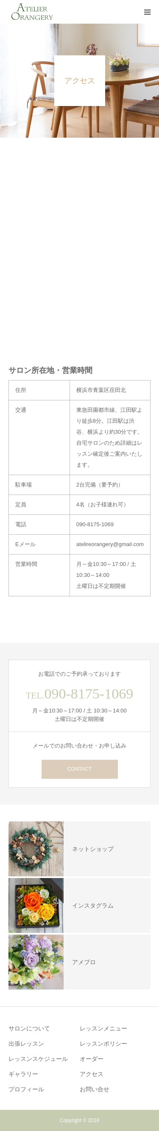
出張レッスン (26, 1043)
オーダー (91, 1058)
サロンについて (29, 1028)
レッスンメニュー (103, 1028)
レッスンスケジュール (38, 1058)
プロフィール (26, 1089)
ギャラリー (23, 1074)
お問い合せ (94, 1089)
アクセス (91, 1074)
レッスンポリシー (103, 1043)
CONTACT (79, 769)
